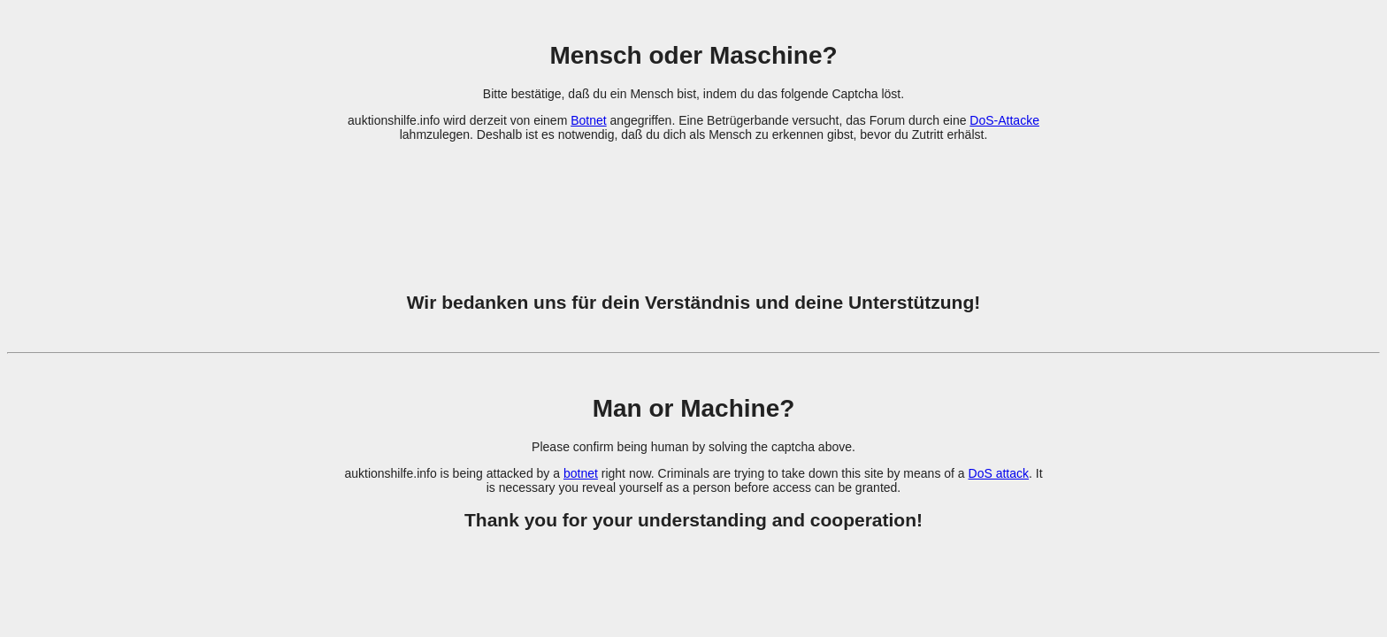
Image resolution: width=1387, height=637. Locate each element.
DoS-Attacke (1004, 120)
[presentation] (693, 206)
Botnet (588, 120)
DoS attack (999, 473)
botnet (580, 473)
